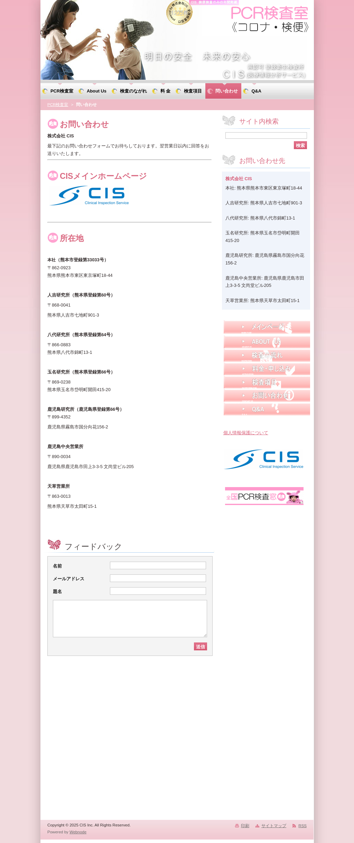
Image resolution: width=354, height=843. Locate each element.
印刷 (245, 826)
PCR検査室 (57, 105)
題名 (57, 591)
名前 (57, 566)
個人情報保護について (245, 432)
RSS (302, 826)
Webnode (77, 832)
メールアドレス (68, 578)
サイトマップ (273, 826)
